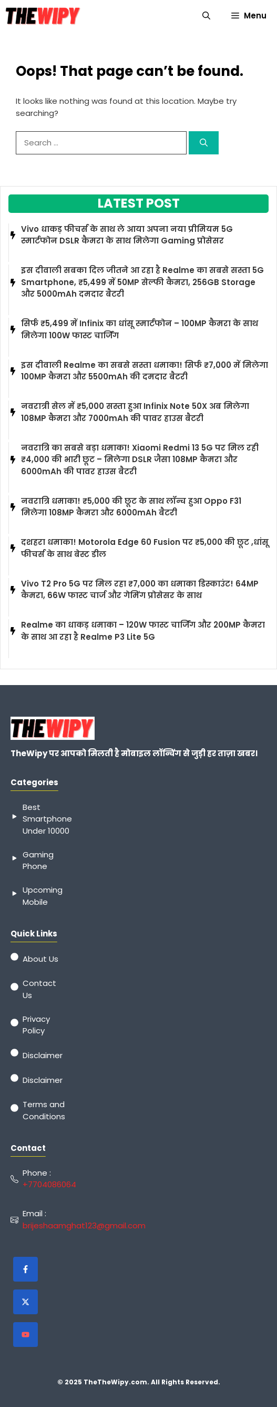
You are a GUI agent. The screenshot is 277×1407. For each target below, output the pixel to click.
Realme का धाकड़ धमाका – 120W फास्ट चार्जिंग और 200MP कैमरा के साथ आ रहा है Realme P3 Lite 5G (143, 630)
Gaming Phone (38, 860)
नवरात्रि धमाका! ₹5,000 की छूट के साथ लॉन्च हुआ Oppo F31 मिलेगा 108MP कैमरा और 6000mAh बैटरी (131, 507)
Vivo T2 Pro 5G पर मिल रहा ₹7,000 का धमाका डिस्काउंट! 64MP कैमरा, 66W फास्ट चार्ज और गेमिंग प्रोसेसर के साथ (140, 589)
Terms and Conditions (44, 1110)
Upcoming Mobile (43, 895)
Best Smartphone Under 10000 (47, 819)
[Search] (204, 143)
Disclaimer (43, 1055)
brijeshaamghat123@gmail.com (84, 1225)
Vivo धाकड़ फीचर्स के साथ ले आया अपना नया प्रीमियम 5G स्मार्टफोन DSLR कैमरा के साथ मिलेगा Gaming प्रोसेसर (127, 235)
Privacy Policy (36, 1025)
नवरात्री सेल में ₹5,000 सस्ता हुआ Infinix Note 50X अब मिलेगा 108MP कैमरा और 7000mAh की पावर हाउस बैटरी (135, 412)
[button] (206, 16)
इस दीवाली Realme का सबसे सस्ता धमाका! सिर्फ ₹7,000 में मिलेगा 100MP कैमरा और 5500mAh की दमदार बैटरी (144, 371)
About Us (40, 958)
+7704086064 (49, 1184)
